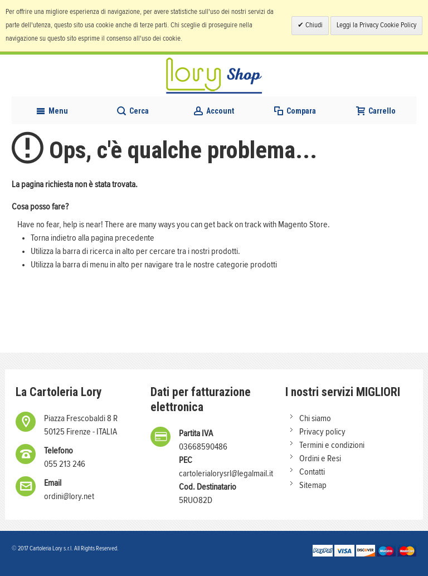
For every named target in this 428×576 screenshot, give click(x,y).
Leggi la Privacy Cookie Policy (376, 25)
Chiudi (313, 25)
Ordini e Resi (320, 458)
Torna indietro (53, 237)
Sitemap (313, 485)
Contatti (312, 471)
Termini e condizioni (331, 445)
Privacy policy (322, 431)
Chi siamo (315, 418)
